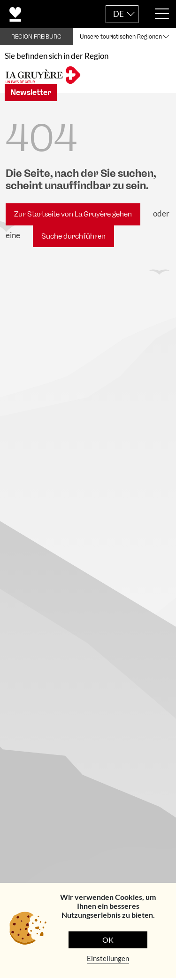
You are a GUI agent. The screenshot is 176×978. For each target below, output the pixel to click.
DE (118, 14)
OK (108, 939)
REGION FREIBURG (36, 36)
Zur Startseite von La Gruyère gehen (73, 214)
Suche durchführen (73, 236)
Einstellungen (108, 958)
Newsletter (30, 92)
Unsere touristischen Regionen (121, 36)
